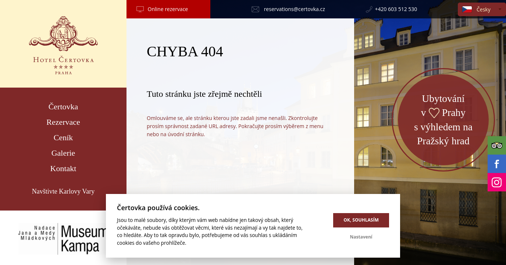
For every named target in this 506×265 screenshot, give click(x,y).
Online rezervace (168, 9)
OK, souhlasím (360, 220)
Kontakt (63, 168)
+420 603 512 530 (396, 9)
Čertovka (63, 106)
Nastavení (361, 237)
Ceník (63, 137)
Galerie (63, 153)
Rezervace (63, 122)
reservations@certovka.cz (294, 9)
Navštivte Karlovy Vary (63, 191)
